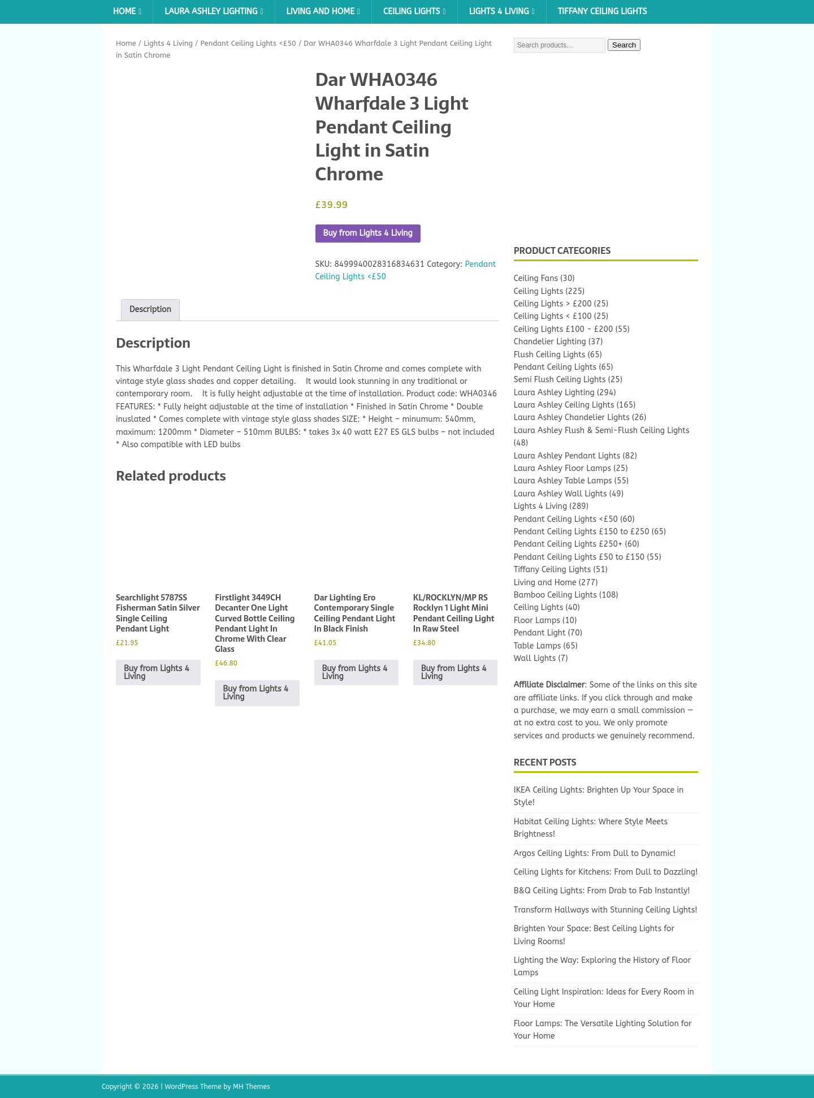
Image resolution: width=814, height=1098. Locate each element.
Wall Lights (535, 658)
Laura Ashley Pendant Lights (567, 456)
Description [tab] (150, 309)
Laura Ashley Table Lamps (563, 481)
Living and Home (320, 11)
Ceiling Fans (536, 278)
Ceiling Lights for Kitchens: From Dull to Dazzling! (606, 872)
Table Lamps (537, 646)
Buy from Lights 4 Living (368, 233)
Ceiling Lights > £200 (553, 304)
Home (124, 11)
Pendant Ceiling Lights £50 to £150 (579, 557)
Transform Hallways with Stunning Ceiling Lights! (606, 910)
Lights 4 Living (499, 11)
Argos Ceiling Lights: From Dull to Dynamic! (595, 853)
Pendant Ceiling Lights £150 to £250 (582, 532)
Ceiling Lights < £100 (553, 316)
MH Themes (251, 1087)
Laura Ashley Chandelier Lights (572, 417)
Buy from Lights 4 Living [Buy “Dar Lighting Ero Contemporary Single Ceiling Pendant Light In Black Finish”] (355, 672)
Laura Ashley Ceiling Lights (564, 405)
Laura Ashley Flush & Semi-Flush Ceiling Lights (602, 430)
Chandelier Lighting (550, 342)
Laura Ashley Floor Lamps (562, 468)
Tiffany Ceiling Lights (602, 11)
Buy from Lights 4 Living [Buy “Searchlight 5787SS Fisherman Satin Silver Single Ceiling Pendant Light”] (156, 672)
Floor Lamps (537, 620)
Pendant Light (540, 633)
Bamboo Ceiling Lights (555, 595)
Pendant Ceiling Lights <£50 (248, 43)
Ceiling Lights (411, 11)
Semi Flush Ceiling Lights (560, 379)
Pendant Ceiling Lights (555, 367)
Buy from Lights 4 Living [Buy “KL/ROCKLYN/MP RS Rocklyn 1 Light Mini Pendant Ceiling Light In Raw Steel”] (454, 672)
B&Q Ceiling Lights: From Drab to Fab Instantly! (602, 891)
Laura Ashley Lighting (210, 11)
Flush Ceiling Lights (550, 355)
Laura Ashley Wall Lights (560, 494)
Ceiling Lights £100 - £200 (563, 329)
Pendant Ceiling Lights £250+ (568, 544)
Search (624, 45)
